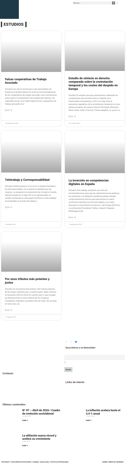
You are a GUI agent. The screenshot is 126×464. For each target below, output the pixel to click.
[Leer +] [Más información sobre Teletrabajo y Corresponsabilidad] (8, 207)
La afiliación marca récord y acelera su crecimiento (39, 437)
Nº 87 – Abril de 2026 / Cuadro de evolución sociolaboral (41, 412)
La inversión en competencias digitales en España (89, 182)
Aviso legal (44, 462)
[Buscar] (113, 2)
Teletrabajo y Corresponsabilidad (27, 180)
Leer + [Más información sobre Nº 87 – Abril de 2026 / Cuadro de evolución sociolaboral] (25, 420)
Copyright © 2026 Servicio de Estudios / (17, 462)
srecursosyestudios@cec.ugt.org (15, 394)
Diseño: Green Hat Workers (112, 462)
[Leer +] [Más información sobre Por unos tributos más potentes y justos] (8, 310)
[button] (117, 3)
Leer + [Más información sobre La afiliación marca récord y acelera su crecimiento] (25, 445)
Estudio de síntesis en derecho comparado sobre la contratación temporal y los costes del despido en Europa (93, 84)
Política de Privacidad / (59, 462)
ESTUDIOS (14, 24)
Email (66, 353)
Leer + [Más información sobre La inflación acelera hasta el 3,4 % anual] (88, 420)
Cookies (36, 462)
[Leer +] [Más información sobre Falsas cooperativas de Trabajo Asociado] (8, 110)
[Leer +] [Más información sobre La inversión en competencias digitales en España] (72, 217)
